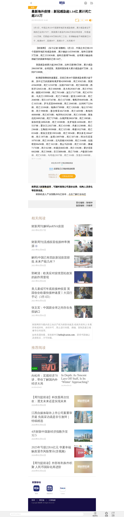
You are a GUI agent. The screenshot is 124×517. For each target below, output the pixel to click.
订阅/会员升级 (67, 176)
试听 (86, 20)
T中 (82, 20)
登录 (51, 169)
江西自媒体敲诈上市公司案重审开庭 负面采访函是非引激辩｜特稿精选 (51, 416)
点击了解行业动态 (77, 194)
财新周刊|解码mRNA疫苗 (47, 226)
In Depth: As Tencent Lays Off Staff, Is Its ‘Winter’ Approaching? (75, 379)
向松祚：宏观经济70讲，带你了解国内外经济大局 (44, 379)
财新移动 (36, 482)
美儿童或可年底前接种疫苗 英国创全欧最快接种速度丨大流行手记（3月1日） (51, 292)
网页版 (42, 500)
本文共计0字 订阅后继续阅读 (62, 163)
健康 (32, 7)
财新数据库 (45, 187)
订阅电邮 (51, 500)
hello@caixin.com (66, 335)
